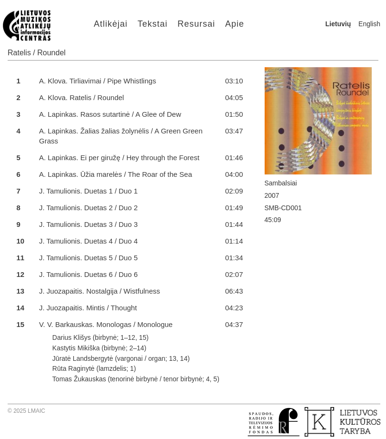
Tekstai (153, 24)
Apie (234, 24)
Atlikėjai (111, 24)
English (369, 24)
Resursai (196, 24)
